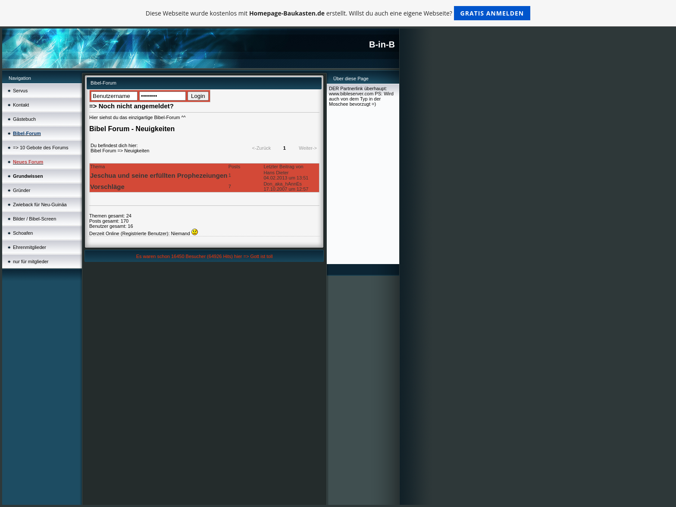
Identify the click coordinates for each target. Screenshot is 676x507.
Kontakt (21, 104)
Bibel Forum (103, 150)
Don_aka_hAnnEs (282, 183)
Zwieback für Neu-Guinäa (40, 204)
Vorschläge (107, 186)
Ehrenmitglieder (29, 247)
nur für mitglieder (31, 261)
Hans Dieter (275, 172)
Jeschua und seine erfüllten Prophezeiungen (158, 175)
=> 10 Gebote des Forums (40, 147)
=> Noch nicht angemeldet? (131, 106)
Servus (20, 90)
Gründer (21, 190)
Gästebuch (24, 119)
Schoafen (23, 233)
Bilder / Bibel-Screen (34, 218)
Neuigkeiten (136, 150)
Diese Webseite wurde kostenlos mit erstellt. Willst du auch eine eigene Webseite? (338, 13)
